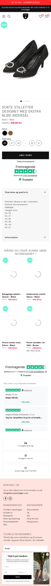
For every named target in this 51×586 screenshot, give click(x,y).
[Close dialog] (47, 554)
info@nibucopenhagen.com (15, 493)
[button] (25, 192)
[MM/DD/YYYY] (24, 572)
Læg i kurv (25, 155)
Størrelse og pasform (16, 192)
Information (11, 237)
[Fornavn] (17, 567)
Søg (9, 16)
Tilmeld (17, 577)
